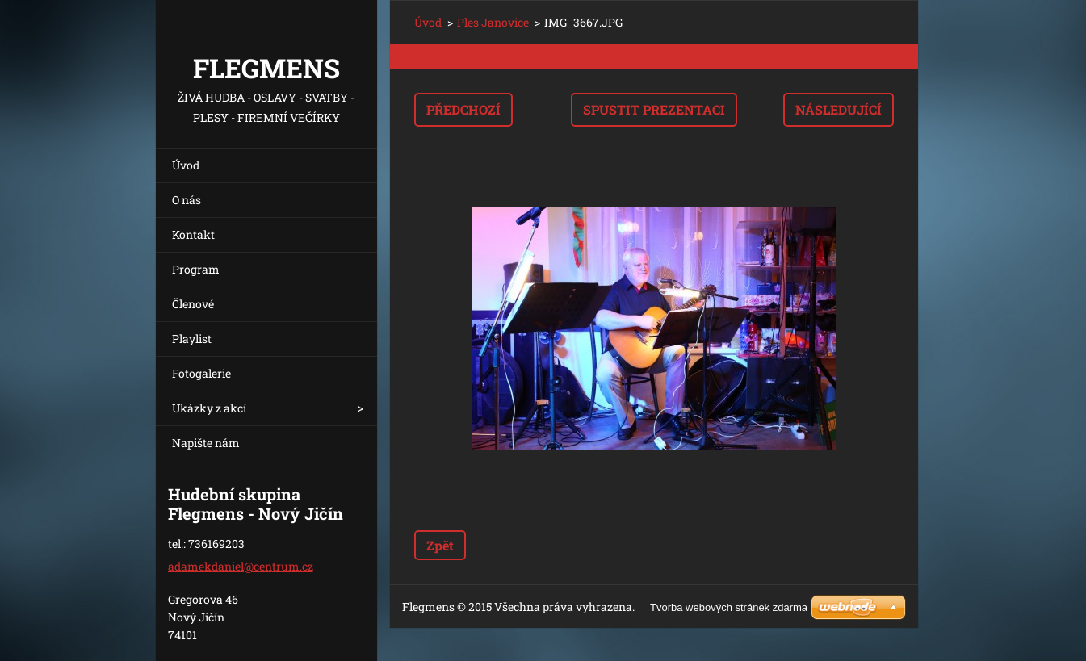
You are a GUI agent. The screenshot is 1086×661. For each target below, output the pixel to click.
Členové (193, 304)
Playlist (192, 338)
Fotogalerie (201, 373)
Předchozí (463, 109)
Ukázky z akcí (209, 408)
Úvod (185, 165)
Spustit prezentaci (654, 109)
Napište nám (206, 442)
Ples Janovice (493, 22)
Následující (838, 109)
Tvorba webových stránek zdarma (728, 607)
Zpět (440, 545)
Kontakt (193, 234)
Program (196, 269)
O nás (186, 199)
